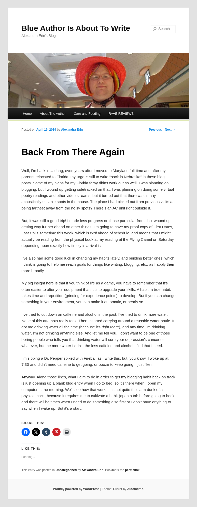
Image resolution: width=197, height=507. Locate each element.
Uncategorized (66, 470)
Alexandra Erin (72, 129)
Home (27, 114)
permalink (132, 470)
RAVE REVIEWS (121, 114)
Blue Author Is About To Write (76, 28)
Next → (170, 129)
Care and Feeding (87, 114)
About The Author (53, 114)
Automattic (135, 489)
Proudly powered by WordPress (76, 489)
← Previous (153, 129)
